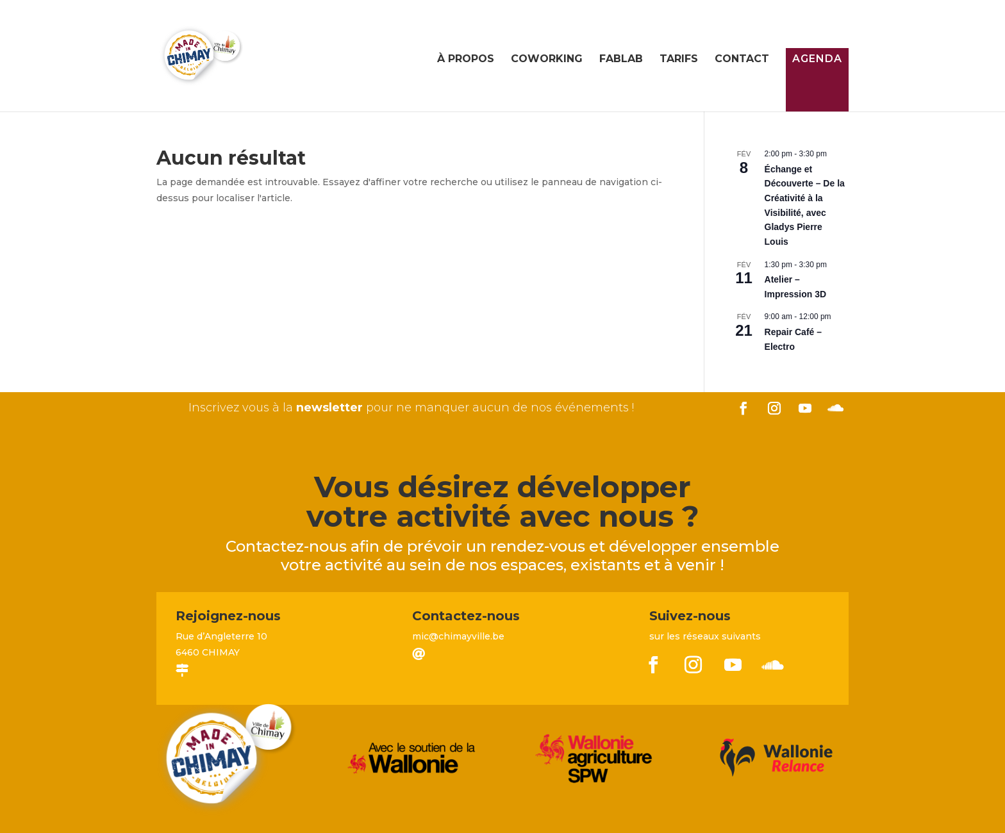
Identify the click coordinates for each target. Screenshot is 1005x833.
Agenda (817, 59)
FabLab (621, 59)
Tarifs (679, 59)
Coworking (547, 59)
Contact (742, 59)
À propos (465, 59)
